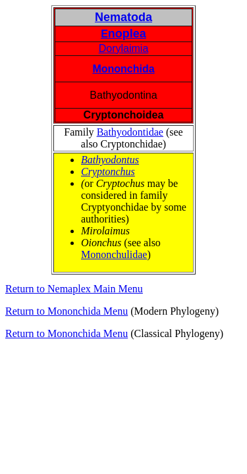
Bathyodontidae (130, 132)
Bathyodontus (110, 159)
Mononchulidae (114, 254)
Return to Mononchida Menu (66, 311)
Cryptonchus (108, 171)
